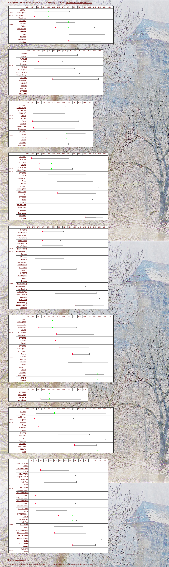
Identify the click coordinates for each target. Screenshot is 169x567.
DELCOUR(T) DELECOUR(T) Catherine (21, 305)
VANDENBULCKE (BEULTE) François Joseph (22, 503)
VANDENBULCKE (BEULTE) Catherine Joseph (22, 495)
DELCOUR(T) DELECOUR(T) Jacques (21, 251)
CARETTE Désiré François (22, 199)
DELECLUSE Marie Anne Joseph (21, 327)
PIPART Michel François (23, 121)
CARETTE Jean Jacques (22, 34)
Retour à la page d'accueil (17, 560)
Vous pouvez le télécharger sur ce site (79, 3)
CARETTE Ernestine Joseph (22, 340)
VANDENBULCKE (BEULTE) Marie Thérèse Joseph (22, 532)
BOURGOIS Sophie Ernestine (22, 353)
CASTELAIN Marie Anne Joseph (24, 482)
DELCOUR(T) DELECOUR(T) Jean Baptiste (21, 286)
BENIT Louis (22, 241)
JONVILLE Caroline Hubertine (23, 85)
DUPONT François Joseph (23, 361)
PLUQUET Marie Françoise (23, 61)
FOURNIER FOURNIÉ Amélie (22, 113)
